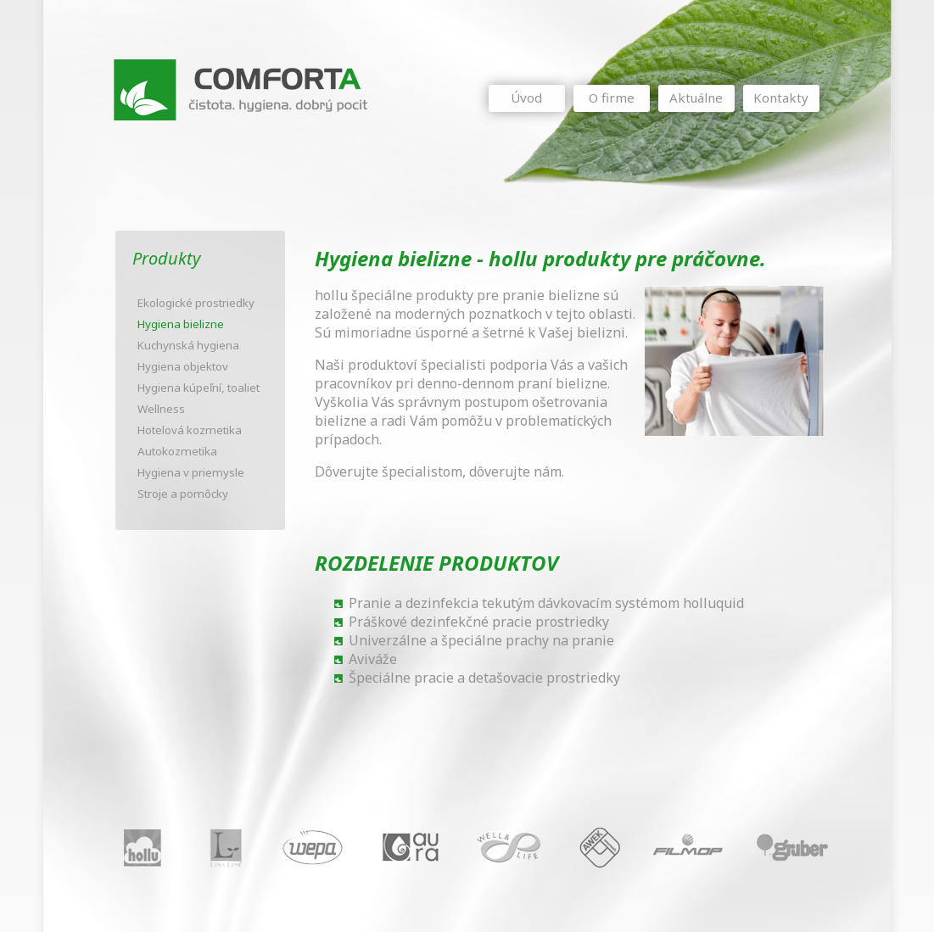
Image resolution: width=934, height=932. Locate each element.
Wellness (161, 408)
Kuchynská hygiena (188, 345)
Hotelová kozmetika (189, 430)
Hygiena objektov (182, 366)
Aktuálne (696, 97)
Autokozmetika (177, 451)
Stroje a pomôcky (182, 493)
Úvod (526, 97)
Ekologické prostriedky (195, 302)
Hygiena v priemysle (190, 472)
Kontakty (780, 97)
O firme (612, 97)
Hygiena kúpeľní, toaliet (198, 387)
